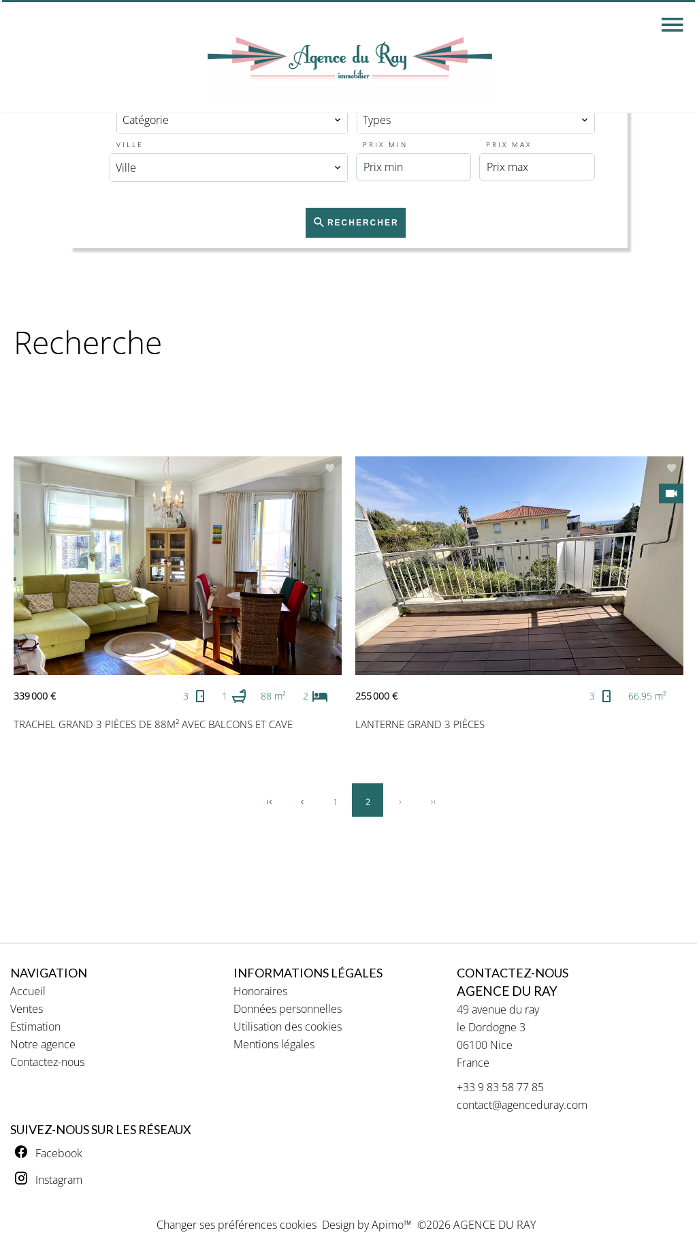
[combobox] (232, 120)
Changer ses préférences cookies (237, 1224)
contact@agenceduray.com (522, 1104)
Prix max (509, 144)
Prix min (385, 144)
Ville (130, 144)
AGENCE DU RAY (507, 991)
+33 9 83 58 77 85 (500, 1087)
